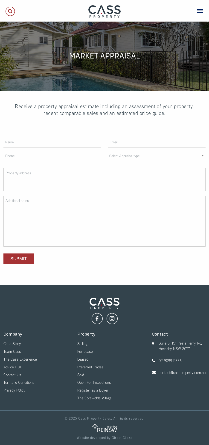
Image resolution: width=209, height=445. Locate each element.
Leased (82, 359)
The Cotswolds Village (94, 397)
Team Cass (12, 351)
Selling (82, 343)
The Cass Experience (20, 359)
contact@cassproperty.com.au (182, 372)
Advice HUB (12, 366)
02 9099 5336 (170, 360)
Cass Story (12, 343)
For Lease (85, 351)
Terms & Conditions (19, 382)
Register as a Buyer (92, 390)
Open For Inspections (94, 382)
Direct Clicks (122, 437)
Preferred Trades (90, 366)
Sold (80, 374)
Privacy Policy (14, 390)
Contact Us (12, 374)
